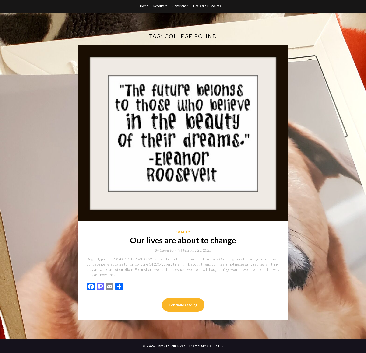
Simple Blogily (212, 346)
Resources (160, 6)
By (169, 250)
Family (183, 232)
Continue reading (183, 305)
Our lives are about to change (183, 240)
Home (144, 6)
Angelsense (180, 6)
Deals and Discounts (207, 6)
